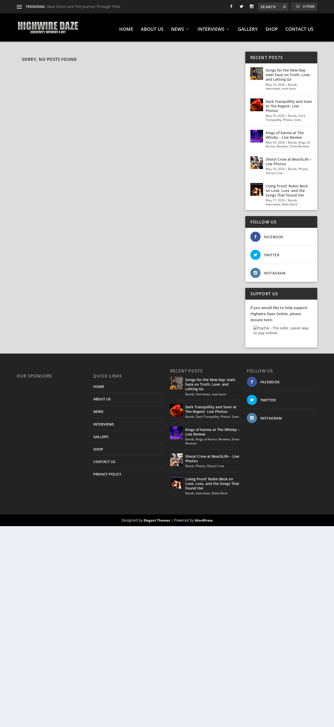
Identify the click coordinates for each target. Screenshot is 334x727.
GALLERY (248, 27)
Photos (288, 117)
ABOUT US (152, 27)
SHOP (271, 27)
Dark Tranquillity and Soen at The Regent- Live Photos (289, 103)
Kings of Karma (206, 437)
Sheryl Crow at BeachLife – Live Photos (289, 159)
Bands (292, 82)
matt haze (289, 86)
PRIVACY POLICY (107, 471)
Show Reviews (299, 144)
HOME (126, 27)
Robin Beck (289, 202)
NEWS (177, 27)
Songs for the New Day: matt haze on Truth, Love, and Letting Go (288, 72)
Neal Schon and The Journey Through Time (83, 6)
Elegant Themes (157, 517)
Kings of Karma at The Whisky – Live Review (285, 132)
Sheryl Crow (274, 170)
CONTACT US (299, 27)
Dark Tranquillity (207, 414)
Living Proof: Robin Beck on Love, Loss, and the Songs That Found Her (287, 188)
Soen (297, 117)
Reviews (282, 144)
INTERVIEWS (211, 27)
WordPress (203, 517)
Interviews (273, 86)
